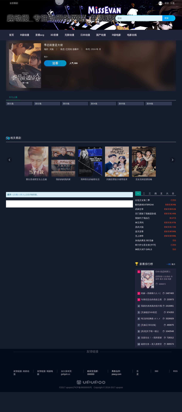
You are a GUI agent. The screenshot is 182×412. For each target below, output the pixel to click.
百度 (137, 371)
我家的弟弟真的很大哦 (151, 306)
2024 (93, 49)
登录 (167, 3)
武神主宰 (139, 209)
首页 (11, 35)
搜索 (166, 18)
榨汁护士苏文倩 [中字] (145, 245)
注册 (172, 3)
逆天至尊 (139, 231)
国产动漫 (101, 35)
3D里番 (54, 35)
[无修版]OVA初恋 (149, 312)
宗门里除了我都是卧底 (145, 213)
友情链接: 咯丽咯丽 (45, 371)
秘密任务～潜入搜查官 (151, 344)
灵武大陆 (139, 227)
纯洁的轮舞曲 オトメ (150, 318)
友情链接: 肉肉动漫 (21, 371)
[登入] (22, 194)
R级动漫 (24, 35)
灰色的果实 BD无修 (144, 240)
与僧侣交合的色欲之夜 (151, 299)
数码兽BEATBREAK (144, 204)
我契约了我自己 (142, 218)
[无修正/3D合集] (148, 325)
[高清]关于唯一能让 (150, 331)
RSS (175, 371)
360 (156, 371)
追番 (55, 63)
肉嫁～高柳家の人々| (150, 293)
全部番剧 (14, 3)
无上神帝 (139, 236)
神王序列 (139, 222)
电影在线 (132, 35)
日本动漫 (85, 35)
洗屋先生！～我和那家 (151, 337)
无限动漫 (69, 35)
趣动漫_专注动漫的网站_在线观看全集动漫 (78, 18)
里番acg (39, 35)
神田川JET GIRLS (143, 249)
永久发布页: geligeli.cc (66, 371)
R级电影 (116, 35)
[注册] (15, 194)
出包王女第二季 (142, 200)
